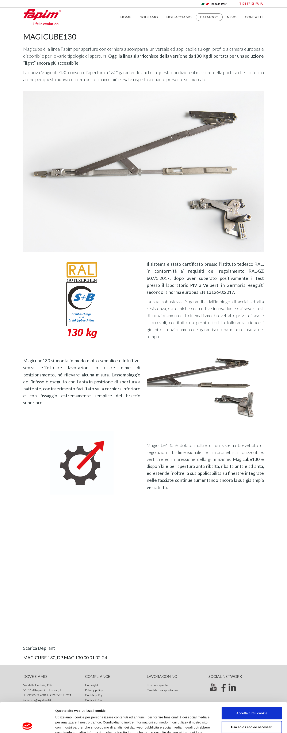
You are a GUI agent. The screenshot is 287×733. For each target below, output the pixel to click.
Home (125, 17)
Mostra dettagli (224, 724)
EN (244, 3)
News (232, 17)
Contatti (254, 17)
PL (261, 3)
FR (248, 3)
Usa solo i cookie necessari (251, 697)
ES (253, 3)
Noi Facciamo (179, 17)
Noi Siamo (148, 17)
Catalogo (209, 17)
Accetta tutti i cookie (251, 683)
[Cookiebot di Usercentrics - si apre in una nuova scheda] (27, 725)
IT (239, 3)
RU (257, 3)
